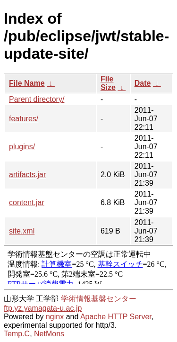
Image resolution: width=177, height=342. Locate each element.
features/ (23, 119)
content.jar (26, 202)
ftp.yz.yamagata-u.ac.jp (43, 308)
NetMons (49, 334)
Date (143, 83)
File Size (108, 83)
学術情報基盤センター (98, 299)
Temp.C (17, 334)
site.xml (21, 231)
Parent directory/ (36, 99)
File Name (27, 83)
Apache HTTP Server (116, 317)
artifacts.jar (27, 175)
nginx (55, 317)
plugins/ (22, 147)
